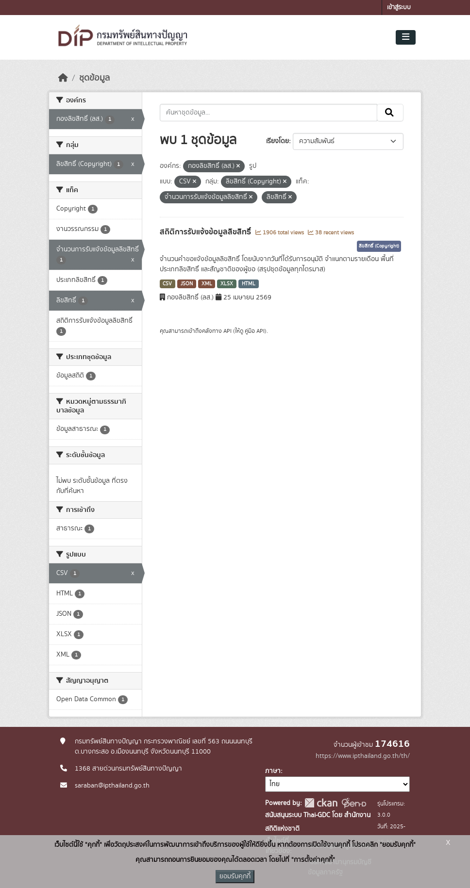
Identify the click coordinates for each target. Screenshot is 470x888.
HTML (248, 284)
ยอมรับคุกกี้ (235, 876)
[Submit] (390, 112)
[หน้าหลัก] (63, 78)
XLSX (226, 284)
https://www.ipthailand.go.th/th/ (363, 756)
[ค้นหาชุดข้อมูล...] (269, 112)
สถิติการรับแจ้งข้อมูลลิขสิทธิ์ (206, 232)
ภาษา (273, 771)
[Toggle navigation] (406, 37)
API (227, 331)
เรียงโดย (277, 141)
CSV (167, 284)
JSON (187, 284)
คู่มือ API (255, 331)
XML (206, 284)
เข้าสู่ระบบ (399, 7)
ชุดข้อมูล (94, 78)
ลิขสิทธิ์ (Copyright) (379, 246)
